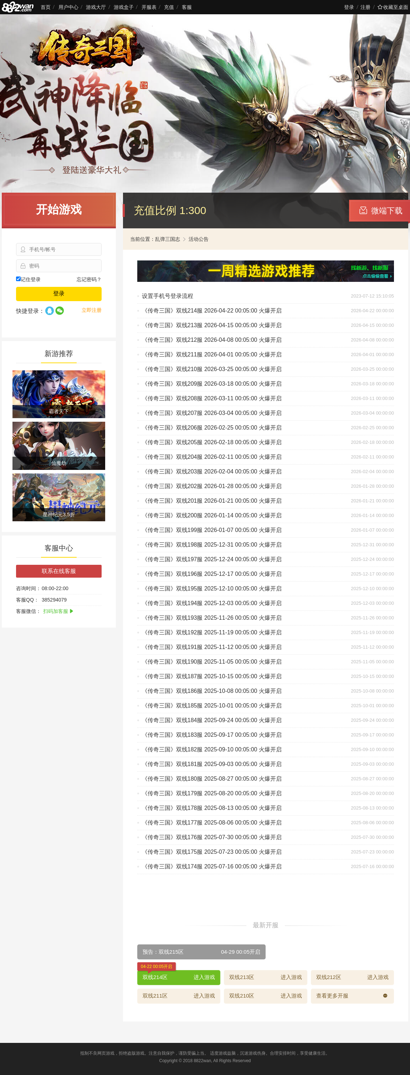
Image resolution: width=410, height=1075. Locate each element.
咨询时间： (28, 588)
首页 (46, 7)
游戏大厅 (96, 7)
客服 (187, 7)
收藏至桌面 (393, 7)
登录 (349, 7)
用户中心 (68, 7)
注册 (365, 7)
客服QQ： (27, 600)
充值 (169, 7)
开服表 (149, 7)
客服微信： (28, 611)
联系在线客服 (59, 571)
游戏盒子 (124, 7)
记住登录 (28, 279)
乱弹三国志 (167, 239)
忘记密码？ (89, 279)
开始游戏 (59, 209)
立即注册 (92, 310)
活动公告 (199, 239)
